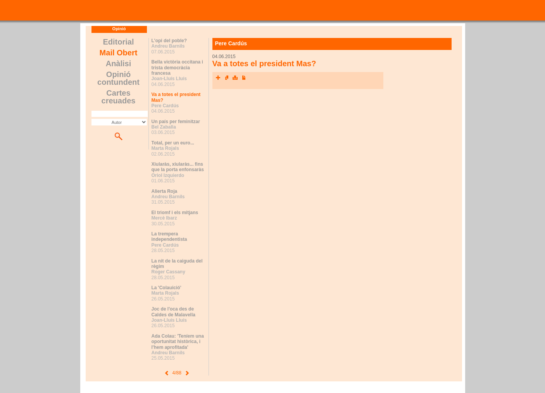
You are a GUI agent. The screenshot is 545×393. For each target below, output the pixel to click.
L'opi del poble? (169, 40)
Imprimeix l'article (235, 78)
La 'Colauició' (166, 287)
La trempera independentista (169, 236)
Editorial (118, 42)
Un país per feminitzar (176, 121)
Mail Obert (119, 52)
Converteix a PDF (244, 78)
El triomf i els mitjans (175, 212)
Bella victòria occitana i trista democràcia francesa (177, 67)
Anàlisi (118, 63)
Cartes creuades (119, 97)
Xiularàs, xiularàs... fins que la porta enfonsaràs (178, 166)
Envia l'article (226, 78)
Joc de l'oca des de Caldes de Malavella (173, 311)
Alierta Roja (165, 191)
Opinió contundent (118, 78)
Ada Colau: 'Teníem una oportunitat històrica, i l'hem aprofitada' (178, 341)
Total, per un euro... (173, 143)
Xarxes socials (218, 78)
